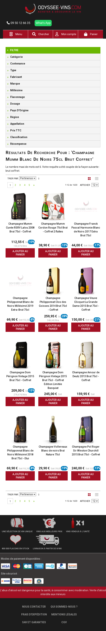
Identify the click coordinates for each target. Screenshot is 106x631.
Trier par (12, 178)
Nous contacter (34, 606)
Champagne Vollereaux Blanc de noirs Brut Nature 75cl (53, 450)
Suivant (34, 185)
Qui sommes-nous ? (64, 606)
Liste (96, 178)
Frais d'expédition (34, 614)
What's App (43, 23)
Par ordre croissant (39, 178)
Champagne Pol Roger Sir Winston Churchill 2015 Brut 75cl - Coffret (86, 450)
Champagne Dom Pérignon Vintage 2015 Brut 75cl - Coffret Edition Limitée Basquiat (53, 380)
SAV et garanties (34, 622)
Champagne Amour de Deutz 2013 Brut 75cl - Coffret (85, 376)
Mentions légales (64, 614)
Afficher (85, 185)
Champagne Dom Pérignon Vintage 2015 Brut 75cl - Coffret (20, 376)
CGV (64, 622)
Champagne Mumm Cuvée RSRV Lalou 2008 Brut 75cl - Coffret (20, 227)
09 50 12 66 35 (18, 23)
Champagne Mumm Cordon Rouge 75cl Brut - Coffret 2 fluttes (53, 227)
